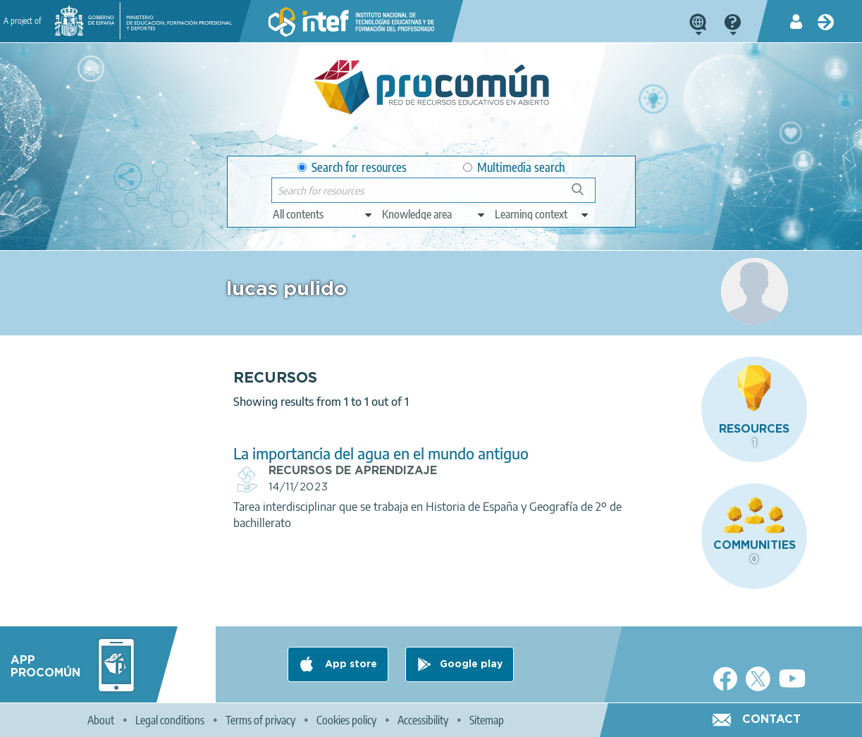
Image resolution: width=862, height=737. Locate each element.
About (100, 720)
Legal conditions (169, 720)
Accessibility (423, 720)
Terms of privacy (260, 720)
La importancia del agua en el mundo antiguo (381, 453)
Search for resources (352, 167)
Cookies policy (346, 720)
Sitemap (486, 720)
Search (584, 194)
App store (349, 664)
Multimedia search (514, 167)
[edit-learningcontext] (542, 214)
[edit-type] (323, 214)
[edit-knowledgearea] (434, 214)
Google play (471, 664)
